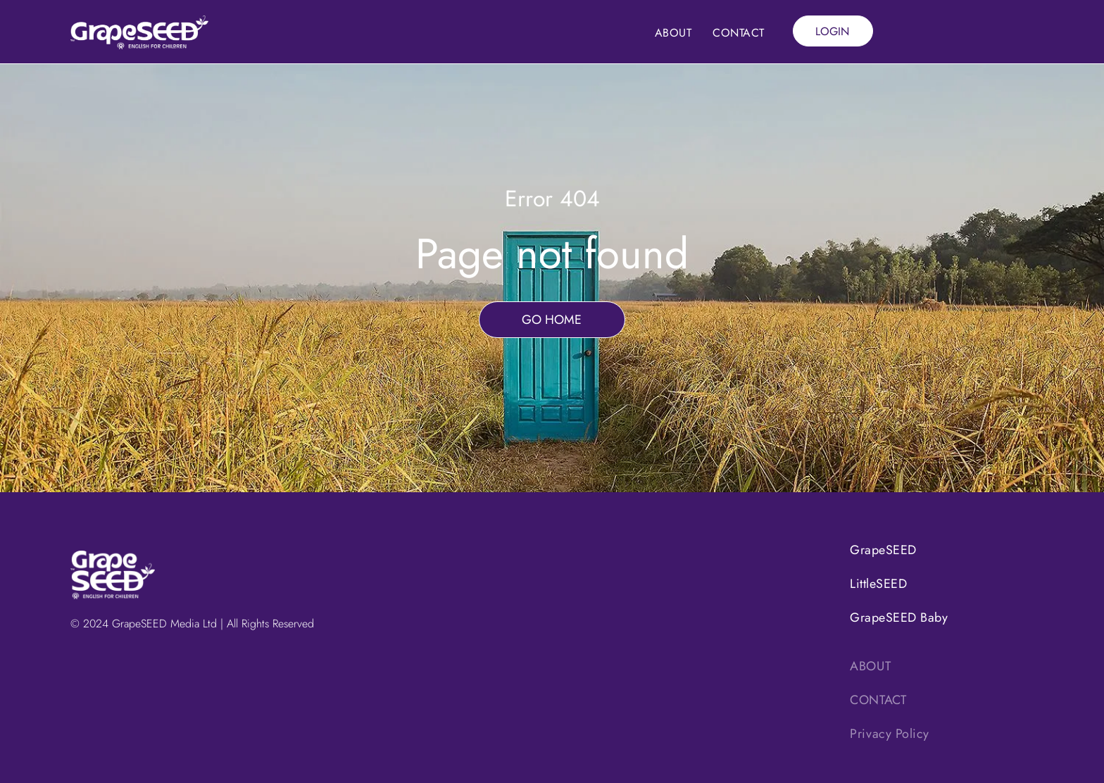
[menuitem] (673, 33)
